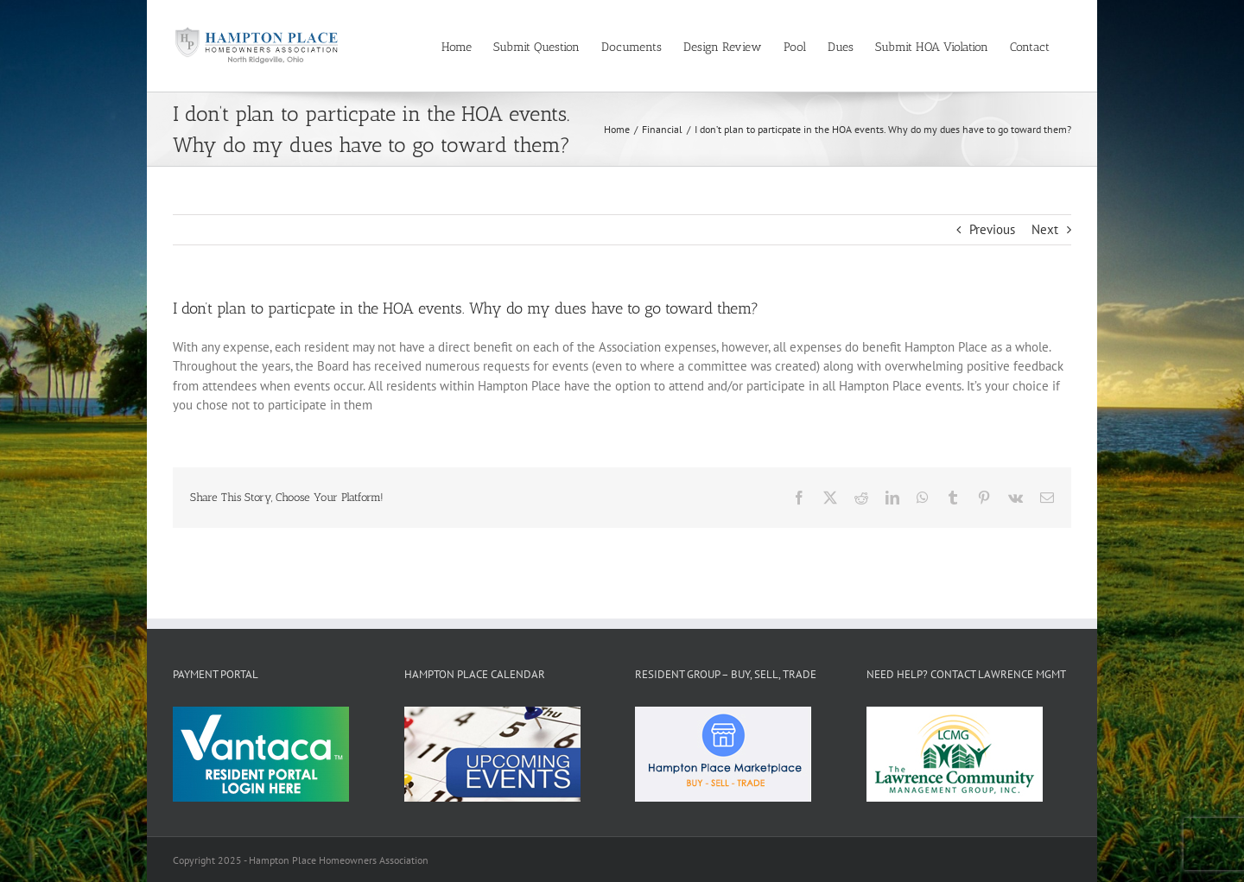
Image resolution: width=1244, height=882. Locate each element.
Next (1044, 229)
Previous (992, 229)
